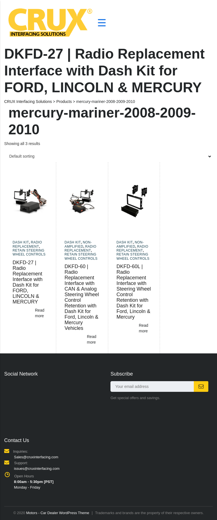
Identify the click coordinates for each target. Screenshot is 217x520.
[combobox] (108, 156)
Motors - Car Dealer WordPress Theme (57, 513)
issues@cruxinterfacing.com (37, 468)
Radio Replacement (27, 244)
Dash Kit (21, 242)
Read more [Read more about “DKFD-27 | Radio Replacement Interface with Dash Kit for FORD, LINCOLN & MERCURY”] (39, 313)
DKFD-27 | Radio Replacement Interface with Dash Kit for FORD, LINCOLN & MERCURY (28, 282)
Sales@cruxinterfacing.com (36, 457)
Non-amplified (78, 244)
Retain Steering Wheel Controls (29, 252)
